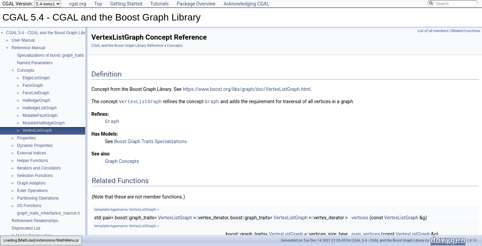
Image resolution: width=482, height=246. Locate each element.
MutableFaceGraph (40, 115)
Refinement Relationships (35, 220)
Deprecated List (26, 228)
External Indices (31, 153)
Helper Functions (32, 160)
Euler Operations (32, 190)
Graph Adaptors (31, 183)
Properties (26, 138)
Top (98, 3)
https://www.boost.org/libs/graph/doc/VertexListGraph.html (247, 89)
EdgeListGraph (36, 78)
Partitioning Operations (38, 198)
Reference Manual (28, 47)
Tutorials (159, 3)
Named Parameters (34, 62)
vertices (359, 217)
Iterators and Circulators (39, 168)
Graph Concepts (122, 161)
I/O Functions (29, 205)
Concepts (25, 70)
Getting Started (126, 3)
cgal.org (77, 3)
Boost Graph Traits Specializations (150, 141)
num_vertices (365, 233)
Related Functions (465, 31)
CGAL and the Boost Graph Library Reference (127, 45)
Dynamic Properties (35, 145)
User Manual (23, 40)
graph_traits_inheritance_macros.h (48, 213)
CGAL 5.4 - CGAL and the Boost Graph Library (48, 32)
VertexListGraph (37, 130)
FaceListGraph (35, 93)
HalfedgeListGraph (39, 108)
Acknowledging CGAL (246, 3)
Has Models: (104, 133)
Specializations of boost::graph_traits (50, 55)
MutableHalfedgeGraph (43, 123)
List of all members (433, 31)
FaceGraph (32, 85)
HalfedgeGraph (36, 100)
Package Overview (196, 3)
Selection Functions (35, 175)
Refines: (100, 114)
